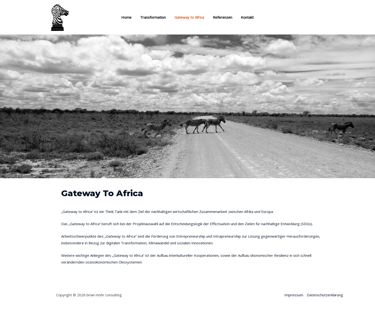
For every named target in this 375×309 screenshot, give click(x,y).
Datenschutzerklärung (325, 294)
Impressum (293, 294)
